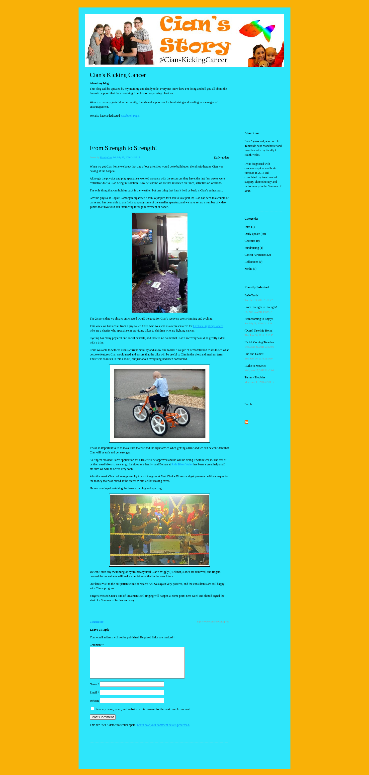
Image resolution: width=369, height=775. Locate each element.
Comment (97, 645)
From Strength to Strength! (123, 148)
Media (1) (251, 268)
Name (94, 690)
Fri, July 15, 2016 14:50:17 (126, 157)
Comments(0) (97, 621)
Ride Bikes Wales (182, 464)
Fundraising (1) (254, 248)
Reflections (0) (254, 261)
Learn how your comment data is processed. (163, 731)
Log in (249, 404)
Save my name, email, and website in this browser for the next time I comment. (142, 715)
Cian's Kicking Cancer (118, 75)
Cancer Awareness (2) (258, 255)
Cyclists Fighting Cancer (208, 326)
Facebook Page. (130, 115)
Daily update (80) (255, 234)
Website (94, 706)
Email (94, 698)
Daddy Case (106, 157)
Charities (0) (252, 241)
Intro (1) (250, 227)
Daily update (221, 157)
